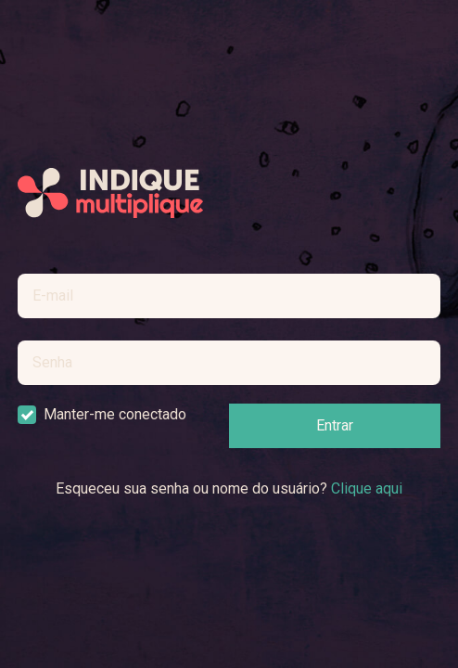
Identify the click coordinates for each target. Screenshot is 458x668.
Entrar (334, 425)
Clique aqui (366, 488)
